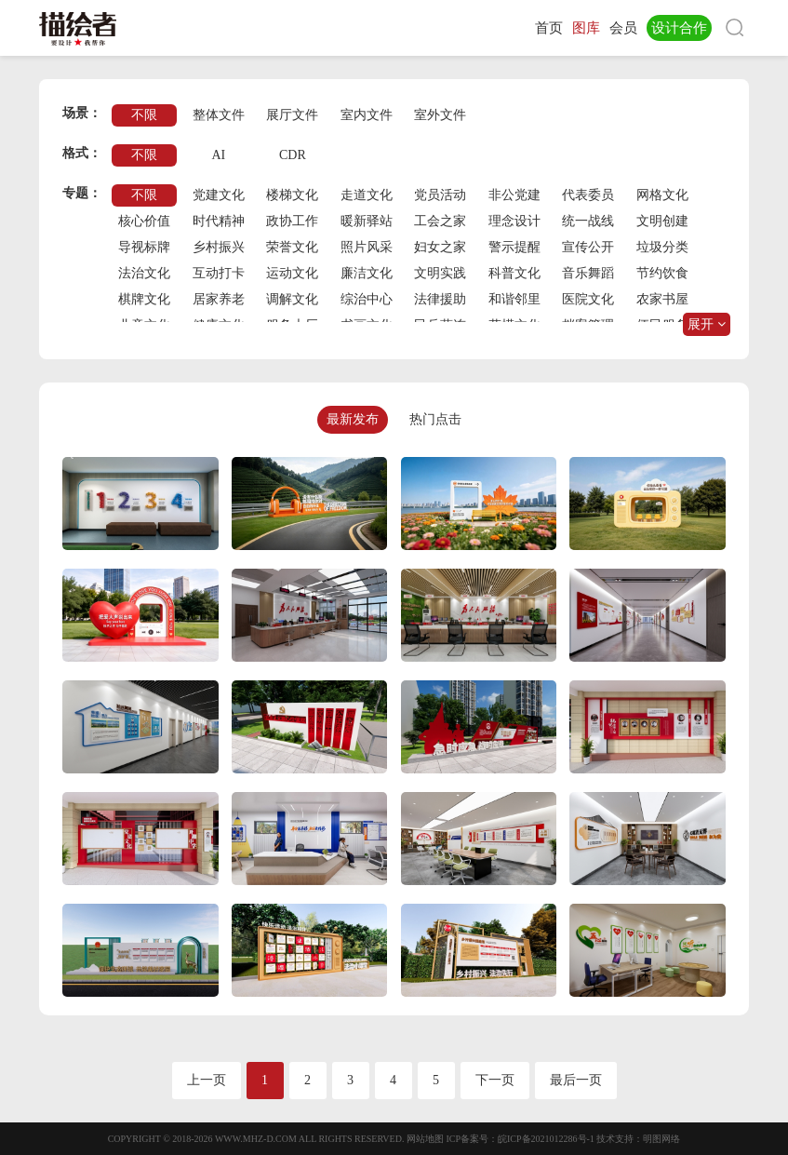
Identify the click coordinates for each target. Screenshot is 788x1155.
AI (218, 155)
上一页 (206, 1080)
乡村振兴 (219, 247)
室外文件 (440, 115)
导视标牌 (144, 247)
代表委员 (588, 195)
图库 (586, 27)
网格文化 (662, 195)
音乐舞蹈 (588, 273)
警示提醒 (514, 247)
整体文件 (219, 115)
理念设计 (514, 221)
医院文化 (588, 299)
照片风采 (367, 247)
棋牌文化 (144, 299)
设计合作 (679, 27)
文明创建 (662, 221)
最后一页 (576, 1080)
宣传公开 (588, 247)
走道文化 (367, 195)
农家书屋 (662, 299)
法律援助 (440, 299)
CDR (292, 155)
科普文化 (514, 273)
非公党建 (514, 195)
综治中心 (367, 299)
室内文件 (367, 115)
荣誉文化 (292, 247)
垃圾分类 (662, 247)
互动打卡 (219, 273)
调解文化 (292, 299)
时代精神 (219, 221)
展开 (707, 324)
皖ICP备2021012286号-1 (546, 1139)
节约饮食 (662, 273)
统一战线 (588, 221)
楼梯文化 (292, 195)
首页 (549, 27)
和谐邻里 (514, 299)
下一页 (494, 1080)
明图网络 (661, 1139)
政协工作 (292, 221)
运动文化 (292, 273)
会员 (623, 27)
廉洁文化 (367, 273)
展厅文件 (292, 115)
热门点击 (435, 419)
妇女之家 (440, 247)
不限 (144, 115)
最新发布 (353, 419)
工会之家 (440, 221)
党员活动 (440, 195)
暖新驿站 (367, 221)
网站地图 (425, 1139)
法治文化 (144, 273)
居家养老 (219, 299)
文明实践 (440, 273)
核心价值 (144, 221)
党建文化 (219, 195)
